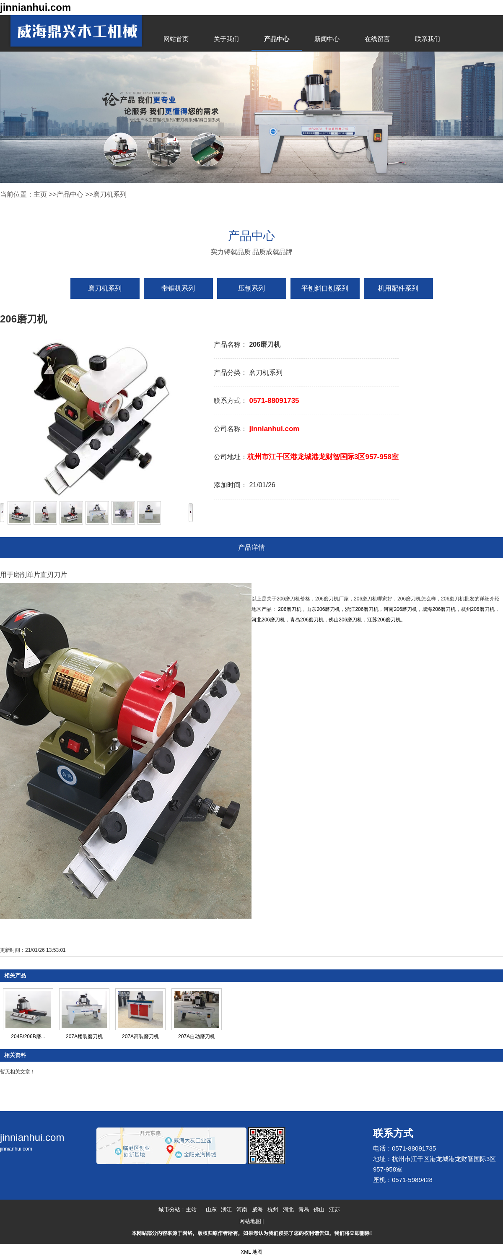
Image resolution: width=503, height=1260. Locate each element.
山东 (211, 1209)
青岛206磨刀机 (307, 620)
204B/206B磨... (28, 1036)
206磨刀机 (289, 609)
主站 (191, 1209)
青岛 (303, 1209)
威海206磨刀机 (439, 609)
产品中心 (70, 194)
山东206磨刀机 (323, 609)
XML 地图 (251, 1252)
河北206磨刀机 (268, 620)
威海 (257, 1209)
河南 (241, 1209)
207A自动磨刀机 (196, 1036)
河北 (288, 1209)
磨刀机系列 (110, 194)
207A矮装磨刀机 (84, 1036)
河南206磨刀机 (400, 609)
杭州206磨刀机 (478, 609)
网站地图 (250, 1221)
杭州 (272, 1209)
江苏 (334, 1209)
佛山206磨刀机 (345, 620)
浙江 (226, 1209)
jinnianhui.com (35, 7)
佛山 (319, 1209)
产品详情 (251, 547)
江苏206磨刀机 (384, 620)
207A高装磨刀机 (140, 1036)
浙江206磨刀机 (362, 609)
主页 (40, 194)
